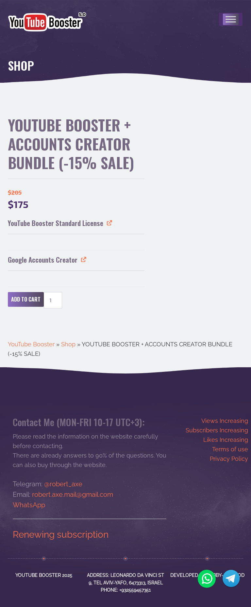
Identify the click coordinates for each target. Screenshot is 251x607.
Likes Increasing (225, 439)
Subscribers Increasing (217, 430)
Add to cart (26, 299)
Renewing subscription (61, 534)
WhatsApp (29, 505)
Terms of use (230, 449)
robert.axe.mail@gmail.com (72, 494)
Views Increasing (224, 420)
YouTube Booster (31, 344)
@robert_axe (63, 484)
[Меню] (231, 19)
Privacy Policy (229, 458)
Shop (68, 344)
